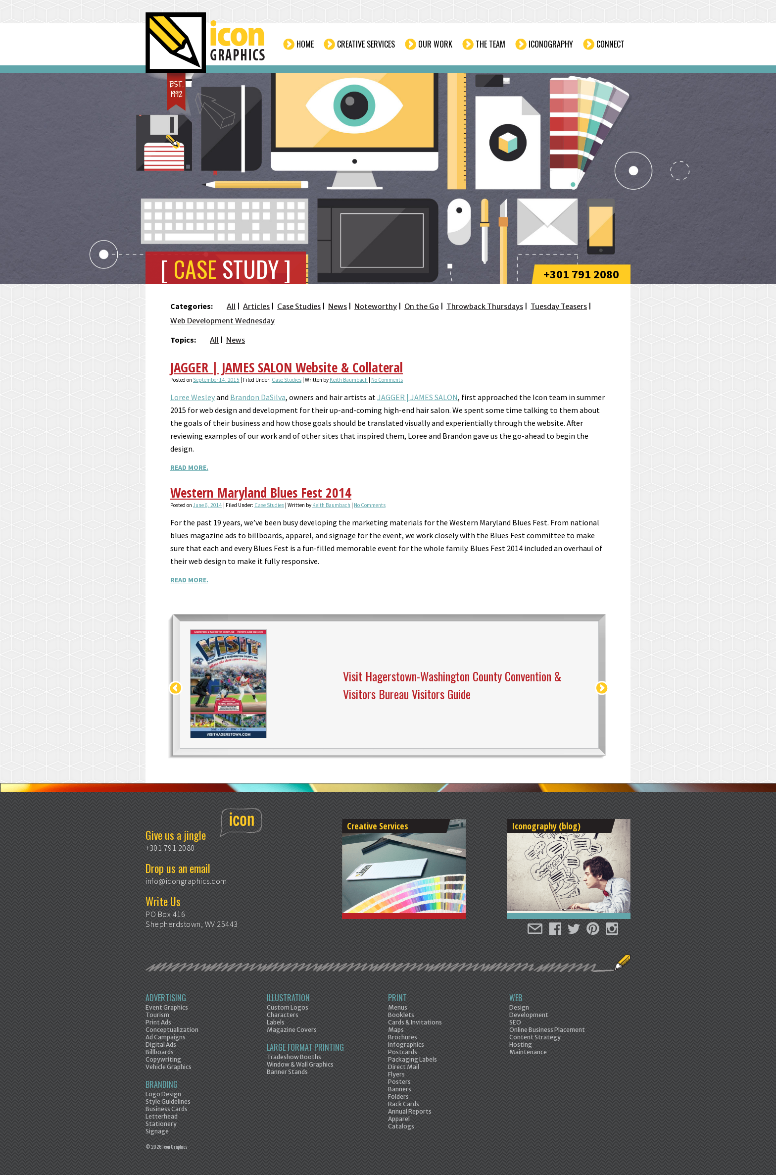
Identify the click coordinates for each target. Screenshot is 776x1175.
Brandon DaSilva (258, 397)
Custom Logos (287, 1007)
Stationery (161, 1123)
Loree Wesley (192, 397)
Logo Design (163, 1094)
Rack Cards (403, 1104)
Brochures (402, 1037)
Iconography (551, 44)
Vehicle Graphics (169, 1067)
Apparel (399, 1119)
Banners (399, 1089)
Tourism (157, 1015)
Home (305, 44)
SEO (515, 1022)
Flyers (396, 1074)
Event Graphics (167, 1007)
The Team (490, 44)
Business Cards (167, 1109)
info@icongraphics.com (186, 881)
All (231, 306)
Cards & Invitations (415, 1022)
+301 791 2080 (581, 274)
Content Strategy (535, 1037)
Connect (610, 44)
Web (515, 998)
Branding (162, 1084)
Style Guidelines (168, 1101)
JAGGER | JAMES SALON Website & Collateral (286, 367)
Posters (399, 1081)
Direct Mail (403, 1067)
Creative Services (366, 44)
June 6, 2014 (207, 505)
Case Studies (299, 306)
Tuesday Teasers (559, 306)
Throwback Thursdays (484, 306)
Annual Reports (410, 1111)
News (337, 306)
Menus (397, 1007)
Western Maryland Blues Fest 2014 (260, 492)
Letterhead (162, 1116)
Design (519, 1007)
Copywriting (163, 1059)
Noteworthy (375, 306)
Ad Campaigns (166, 1037)
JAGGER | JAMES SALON (417, 397)
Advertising (166, 998)
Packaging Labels (412, 1059)
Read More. (189, 467)
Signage (157, 1131)
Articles (256, 306)
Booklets (401, 1015)
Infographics (406, 1044)
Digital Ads (161, 1044)
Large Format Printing (305, 1047)
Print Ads (158, 1022)
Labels (276, 1022)
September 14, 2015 (216, 379)
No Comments (387, 379)
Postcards (402, 1052)
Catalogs (401, 1126)
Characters (282, 1015)
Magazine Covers (292, 1029)
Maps (396, 1029)
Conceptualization (172, 1029)
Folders (398, 1096)
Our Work (435, 44)
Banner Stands (287, 1071)
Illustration (288, 998)
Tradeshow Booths (294, 1057)
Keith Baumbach (349, 379)
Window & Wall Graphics (300, 1064)
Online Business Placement (547, 1029)
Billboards (160, 1052)
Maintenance (528, 1052)
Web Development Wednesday (222, 320)
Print (397, 998)
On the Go (421, 306)
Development (528, 1015)
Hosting (520, 1044)
